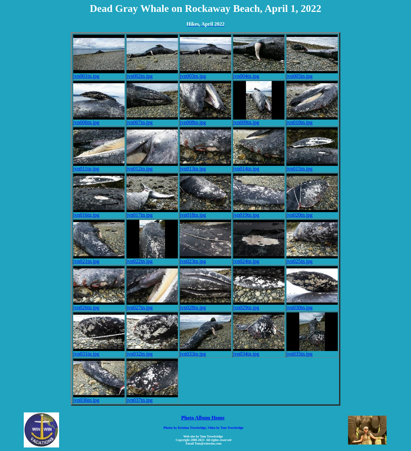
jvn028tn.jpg (205, 305)
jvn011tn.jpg (99, 166)
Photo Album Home (202, 417)
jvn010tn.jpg (312, 120)
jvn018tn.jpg (205, 213)
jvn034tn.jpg (258, 351)
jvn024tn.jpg (258, 259)
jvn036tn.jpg (99, 398)
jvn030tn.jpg (312, 305)
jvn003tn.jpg (205, 74)
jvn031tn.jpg (99, 351)
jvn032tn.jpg (152, 351)
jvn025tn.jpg (312, 259)
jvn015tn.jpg (312, 166)
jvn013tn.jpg (205, 166)
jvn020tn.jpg (312, 213)
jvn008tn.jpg (205, 120)
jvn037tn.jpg (152, 398)
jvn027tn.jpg (152, 305)
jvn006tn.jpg (99, 120)
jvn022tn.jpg (152, 259)
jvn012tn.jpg (152, 166)
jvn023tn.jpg (205, 259)
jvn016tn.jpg (99, 213)
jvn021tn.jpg (99, 259)
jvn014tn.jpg (258, 166)
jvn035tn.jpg (312, 351)
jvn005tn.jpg (312, 74)
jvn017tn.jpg (152, 213)
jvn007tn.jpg (152, 120)
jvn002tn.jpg (152, 74)
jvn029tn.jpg (258, 305)
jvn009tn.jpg (258, 120)
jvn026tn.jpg (99, 305)
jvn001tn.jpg (99, 74)
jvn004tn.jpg (258, 74)
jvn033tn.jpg (205, 351)
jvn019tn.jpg (258, 213)
